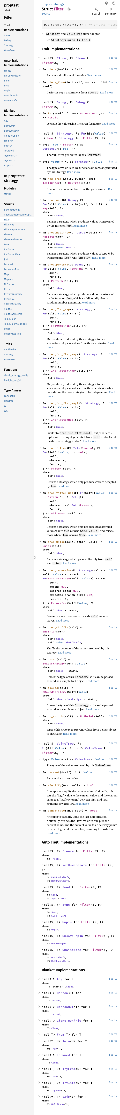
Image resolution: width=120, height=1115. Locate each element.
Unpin (67, 922)
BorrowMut (65, 1007)
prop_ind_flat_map (62, 354)
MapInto (49, 236)
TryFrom (69, 1069)
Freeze (68, 851)
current (54, 772)
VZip (66, 1097)
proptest (47, 4)
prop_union (56, 541)
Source (46, 13)
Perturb (57, 281)
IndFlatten (59, 370)
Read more (94, 75)
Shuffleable (73, 642)
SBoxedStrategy (54, 692)
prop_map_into (59, 232)
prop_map (54, 200)
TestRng (76, 268)
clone (52, 69)
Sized (59, 215)
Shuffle (49, 631)
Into (68, 247)
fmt (50, 113)
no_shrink (55, 716)
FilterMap (58, 513)
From (60, 1034)
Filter (47, 63)
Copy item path (69, 9)
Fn (83, 133)
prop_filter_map (60, 493)
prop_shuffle (58, 627)
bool (51, 138)
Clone (61, 58)
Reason (87, 448)
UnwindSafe (71, 950)
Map (45, 208)
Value (99, 133)
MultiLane (57, 1104)
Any (59, 979)
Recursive (58, 603)
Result (53, 117)
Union (47, 546)
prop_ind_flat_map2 (63, 403)
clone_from (56, 82)
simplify (54, 785)
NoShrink (87, 716)
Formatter (87, 113)
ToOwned (63, 1055)
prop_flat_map (59, 309)
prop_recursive (60, 570)
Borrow (62, 993)
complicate (56, 810)
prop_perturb (58, 264)
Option (53, 497)
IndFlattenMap (62, 419)
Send (70, 699)
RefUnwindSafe (74, 865)
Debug (61, 102)
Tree (54, 144)
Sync (79, 699)
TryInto (69, 1083)
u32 (63, 586)
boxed (52, 659)
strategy (59, 4)
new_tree (54, 178)
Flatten (57, 325)
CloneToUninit (69, 1021)
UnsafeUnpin (72, 936)
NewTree (74, 183)
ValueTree (65, 743)
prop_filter (57, 448)
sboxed (53, 687)
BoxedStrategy (59, 578)
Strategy (64, 133)
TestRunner (51, 183)
